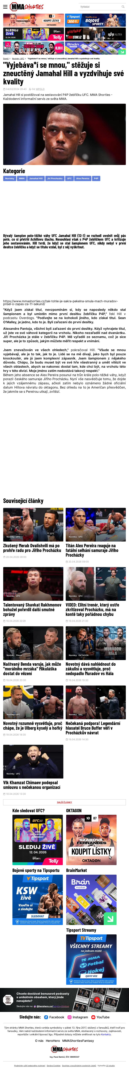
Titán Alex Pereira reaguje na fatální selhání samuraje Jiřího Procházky (92, 551)
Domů (6, 59)
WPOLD (40, 89)
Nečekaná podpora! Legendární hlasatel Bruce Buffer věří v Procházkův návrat (93, 728)
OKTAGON (83, 655)
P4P (96, 179)
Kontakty (106, 1034)
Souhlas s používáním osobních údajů (79, 1066)
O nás (39, 1041)
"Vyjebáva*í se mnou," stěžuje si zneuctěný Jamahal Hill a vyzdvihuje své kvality (64, 59)
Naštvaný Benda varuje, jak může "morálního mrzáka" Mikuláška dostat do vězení (32, 669)
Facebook (54, 1017)
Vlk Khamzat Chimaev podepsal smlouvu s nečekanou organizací (31, 785)
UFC (22, 59)
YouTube (100, 1017)
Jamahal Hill (36, 179)
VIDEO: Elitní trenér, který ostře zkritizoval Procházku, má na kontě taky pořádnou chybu (92, 610)
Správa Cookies (53, 1066)
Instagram (78, 1017)
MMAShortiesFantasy (78, 1041)
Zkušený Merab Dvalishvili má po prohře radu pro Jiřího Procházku (32, 548)
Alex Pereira (82, 179)
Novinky (15, 59)
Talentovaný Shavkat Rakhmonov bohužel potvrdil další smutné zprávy (32, 610)
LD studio (110, 1066)
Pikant (19, 655)
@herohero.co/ (51, 1006)
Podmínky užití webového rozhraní (29, 1066)
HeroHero (53, 1041)
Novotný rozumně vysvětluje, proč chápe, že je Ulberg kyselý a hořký (32, 726)
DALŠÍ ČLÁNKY (64, 802)
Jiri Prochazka (54, 179)
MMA (22, 179)
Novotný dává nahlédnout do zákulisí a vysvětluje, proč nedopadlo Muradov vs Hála (91, 669)
